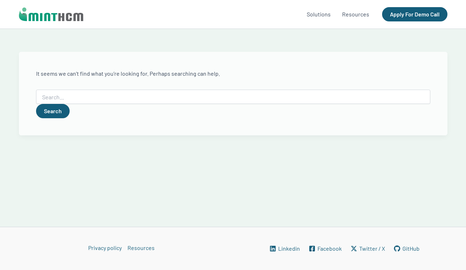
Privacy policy (105, 247)
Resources (141, 247)
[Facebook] (325, 248)
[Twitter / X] (368, 248)
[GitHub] (406, 248)
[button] (414, 14)
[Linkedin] (284, 248)
